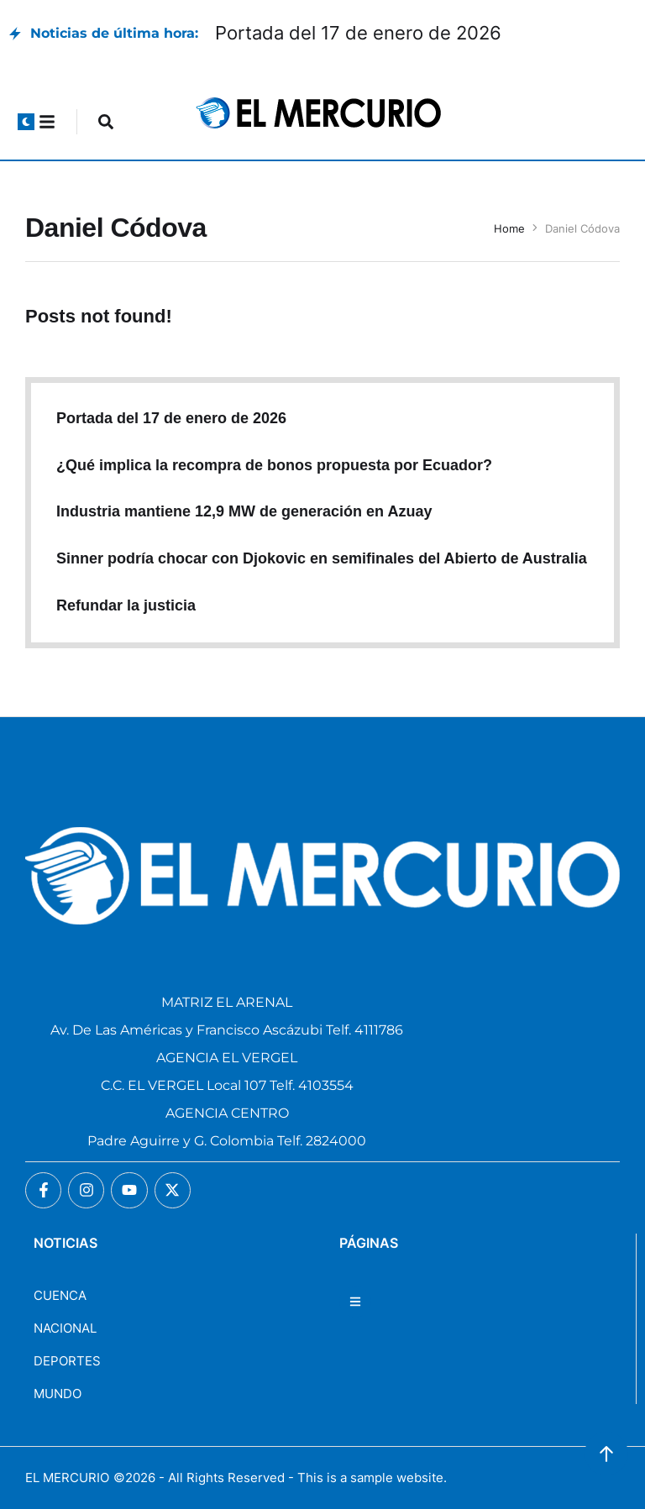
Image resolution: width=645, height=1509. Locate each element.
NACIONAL (65, 1328)
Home (509, 228)
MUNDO (57, 1394)
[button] (26, 121)
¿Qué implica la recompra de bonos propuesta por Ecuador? (274, 465)
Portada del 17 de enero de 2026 (358, 33)
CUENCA (60, 1295)
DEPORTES (67, 1361)
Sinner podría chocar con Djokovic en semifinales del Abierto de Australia (321, 558)
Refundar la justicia (126, 605)
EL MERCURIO (67, 1477)
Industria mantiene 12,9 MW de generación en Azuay (244, 511)
